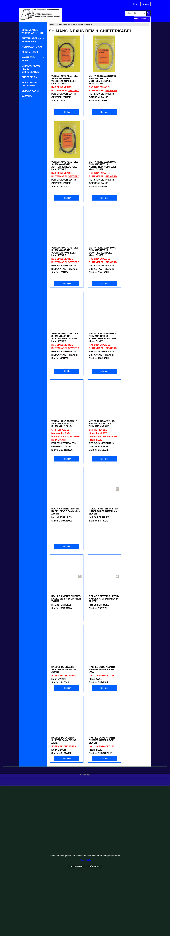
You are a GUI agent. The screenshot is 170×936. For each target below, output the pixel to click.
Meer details (85, 860)
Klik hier (65, 112)
